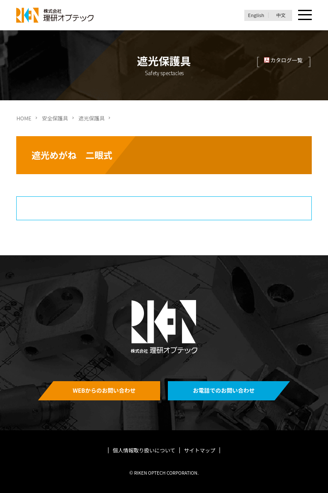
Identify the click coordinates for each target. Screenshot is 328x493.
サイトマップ (200, 450)
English (256, 15)
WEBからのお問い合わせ (104, 390)
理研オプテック (55, 15)
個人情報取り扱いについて (144, 450)
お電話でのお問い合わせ (224, 390)
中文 (280, 15)
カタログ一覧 (286, 60)
